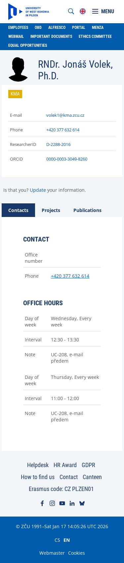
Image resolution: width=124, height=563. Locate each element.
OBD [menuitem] (38, 27)
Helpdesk (38, 464)
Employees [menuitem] (18, 27)
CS (57, 540)
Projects (51, 210)
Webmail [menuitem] (16, 36)
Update (38, 190)
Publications (87, 210)
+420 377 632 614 (62, 130)
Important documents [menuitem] (51, 36)
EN (66, 540)
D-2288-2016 (58, 144)
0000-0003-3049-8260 (66, 159)
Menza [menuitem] (97, 27)
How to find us (38, 476)
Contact (69, 476)
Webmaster (52, 553)
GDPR (88, 464)
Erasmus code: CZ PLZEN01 (61, 488)
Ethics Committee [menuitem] (95, 36)
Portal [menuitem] (78, 27)
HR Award (65, 464)
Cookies (76, 553)
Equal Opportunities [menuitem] (27, 45)
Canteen (92, 476)
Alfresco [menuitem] (56, 27)
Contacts (18, 210)
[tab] (18, 210)
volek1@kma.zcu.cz (65, 115)
